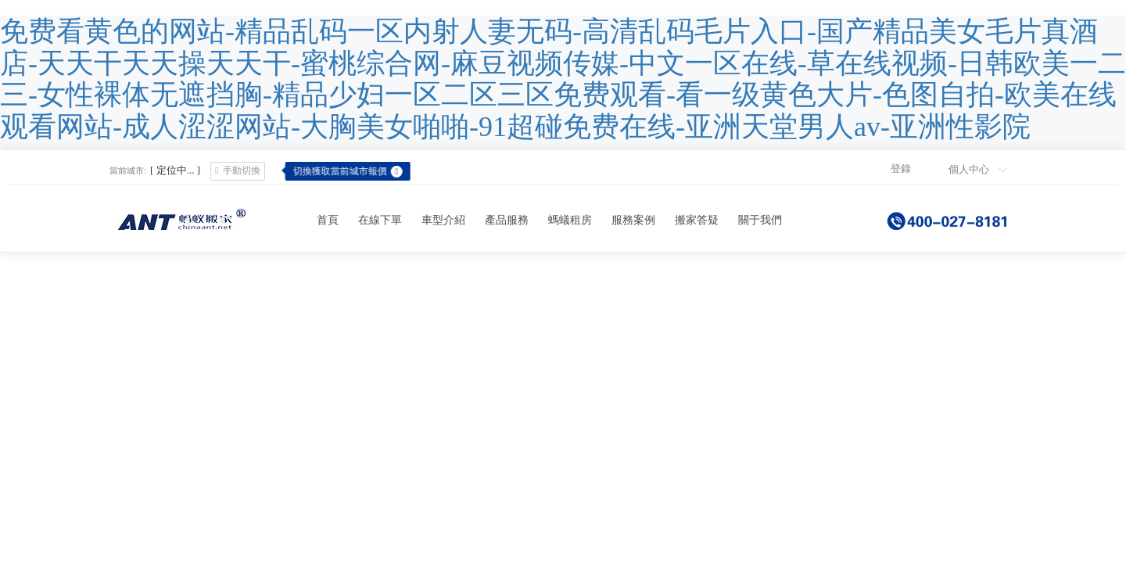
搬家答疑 (697, 220)
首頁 (328, 220)
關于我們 (760, 220)
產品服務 (507, 220)
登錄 (901, 168)
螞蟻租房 (570, 220)
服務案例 (633, 220)
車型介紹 (443, 220)
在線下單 (380, 220)
